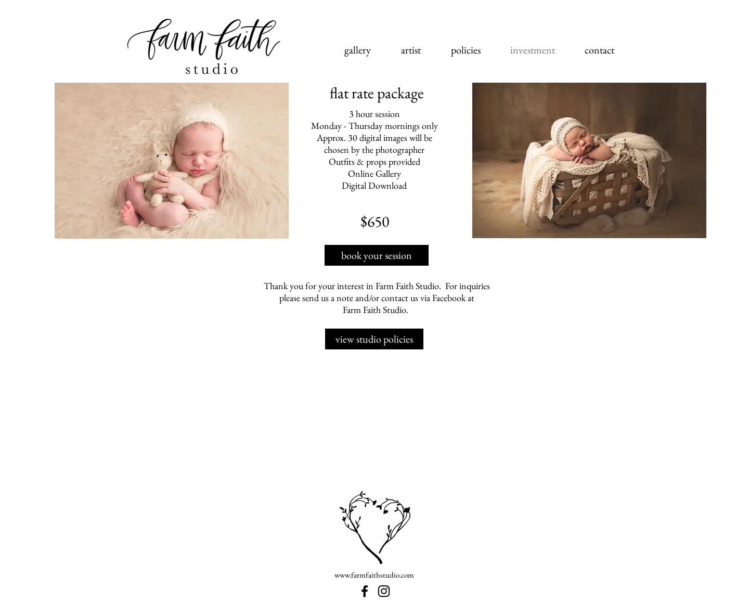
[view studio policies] (374, 339)
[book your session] (377, 255)
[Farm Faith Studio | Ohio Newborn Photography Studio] (384, 591)
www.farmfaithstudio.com (374, 575)
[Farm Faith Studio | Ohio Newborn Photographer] (364, 591)
